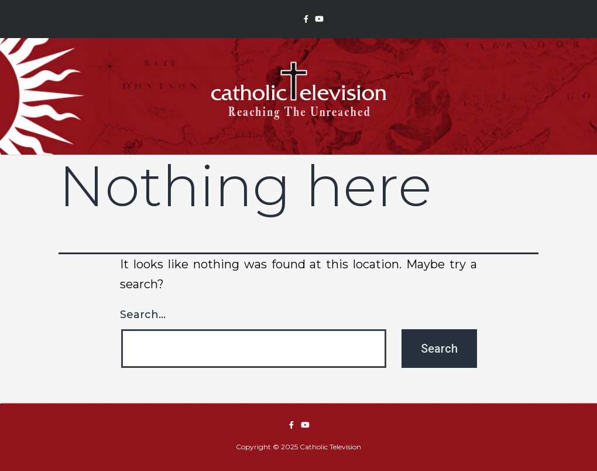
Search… (143, 314)
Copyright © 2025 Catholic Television (298, 446)
